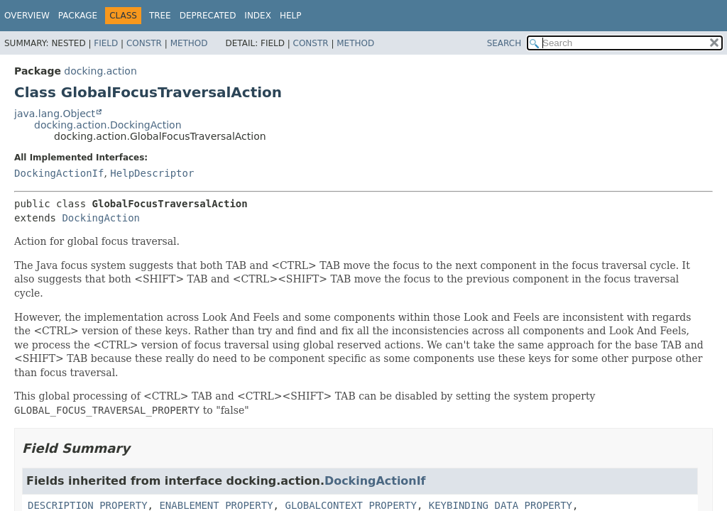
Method (189, 43)
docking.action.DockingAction (108, 125)
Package (77, 16)
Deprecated (208, 16)
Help (291, 16)
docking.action (100, 71)
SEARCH (504, 43)
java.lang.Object (54, 113)
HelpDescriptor (152, 173)
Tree (160, 16)
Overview (27, 16)
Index (257, 16)
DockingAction (101, 218)
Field (106, 43)
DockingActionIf (59, 173)
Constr (144, 43)
